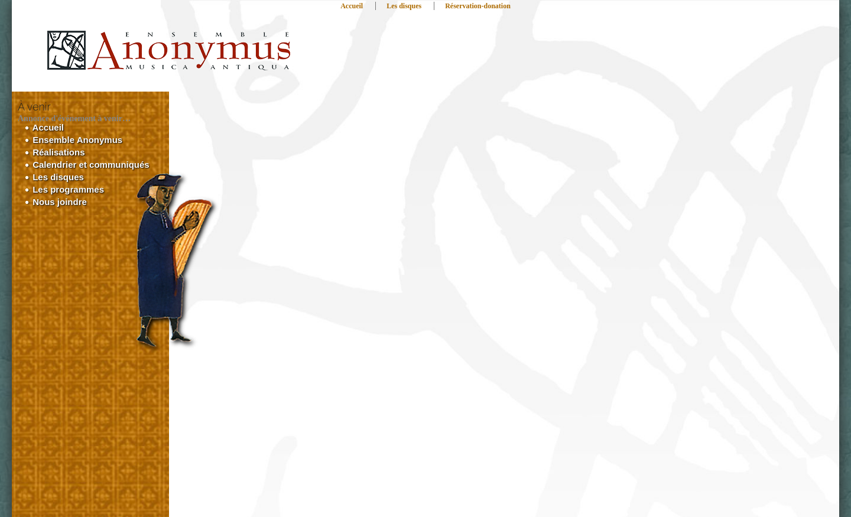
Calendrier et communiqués (87, 165)
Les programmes (64, 189)
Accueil (351, 6)
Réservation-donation (478, 6)
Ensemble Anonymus (73, 140)
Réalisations (55, 152)
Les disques (403, 6)
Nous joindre (56, 202)
